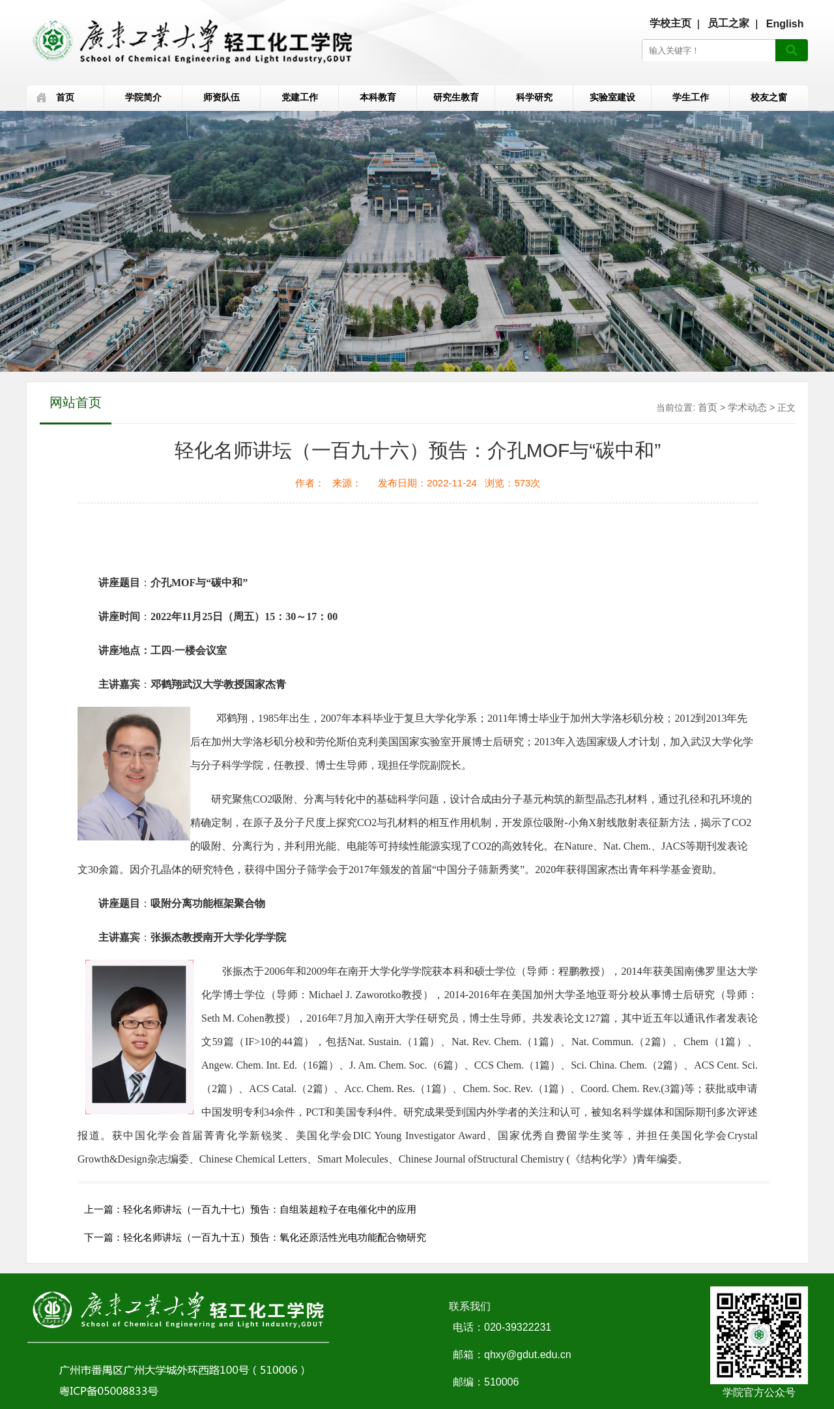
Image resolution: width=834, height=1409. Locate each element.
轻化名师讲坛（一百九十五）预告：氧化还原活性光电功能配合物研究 (274, 1237)
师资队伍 (221, 97)
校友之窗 (769, 97)
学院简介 (143, 97)
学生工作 (690, 97)
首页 (65, 97)
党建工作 (299, 97)
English (785, 23)
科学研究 (534, 97)
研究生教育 (456, 97)
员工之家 (728, 23)
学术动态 (747, 407)
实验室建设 (612, 97)
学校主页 (670, 23)
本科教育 (378, 97)
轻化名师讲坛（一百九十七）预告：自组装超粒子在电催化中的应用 (269, 1209)
